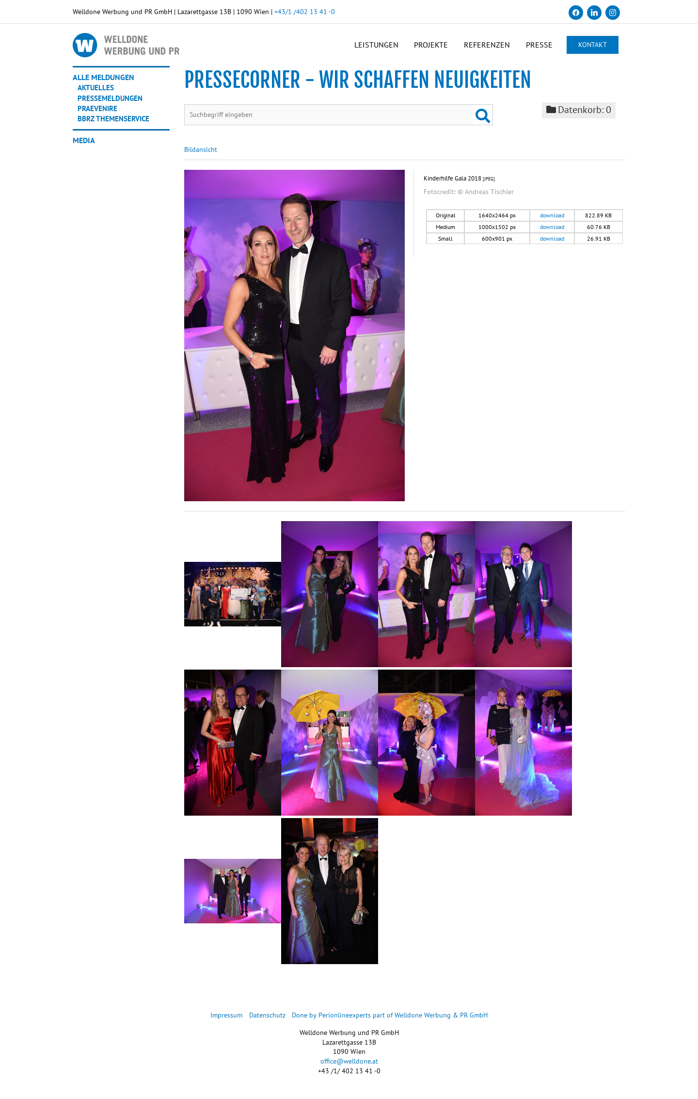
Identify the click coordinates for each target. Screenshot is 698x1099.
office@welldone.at (349, 1066)
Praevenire (99, 112)
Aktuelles (96, 92)
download (552, 220)
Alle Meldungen (103, 81)
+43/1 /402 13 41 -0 (304, 11)
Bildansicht (200, 154)
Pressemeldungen (111, 102)
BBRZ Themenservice (115, 122)
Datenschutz (268, 1020)
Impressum (227, 1020)
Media (84, 143)
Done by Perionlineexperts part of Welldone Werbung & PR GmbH (390, 1020)
